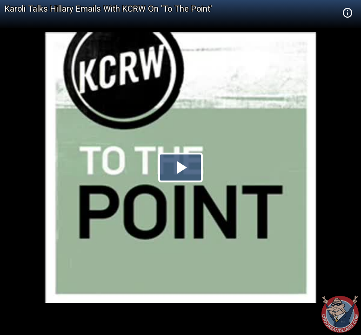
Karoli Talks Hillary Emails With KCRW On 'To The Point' (108, 8)
